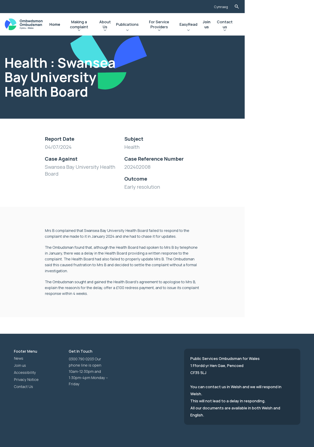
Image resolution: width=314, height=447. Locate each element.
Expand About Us (147, 31)
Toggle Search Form (296, 6)
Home (87, 24)
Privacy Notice (26, 368)
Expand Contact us (283, 31)
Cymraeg (281, 7)
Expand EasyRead (240, 31)
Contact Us (24, 375)
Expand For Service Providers (207, 31)
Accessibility (25, 361)
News (18, 347)
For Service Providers (207, 24)
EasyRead (240, 24)
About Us (146, 24)
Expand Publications (171, 31)
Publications (171, 24)
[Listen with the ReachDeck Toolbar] (264, 6)
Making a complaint (115, 24)
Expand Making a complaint (115, 31)
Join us (260, 24)
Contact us (282, 24)
